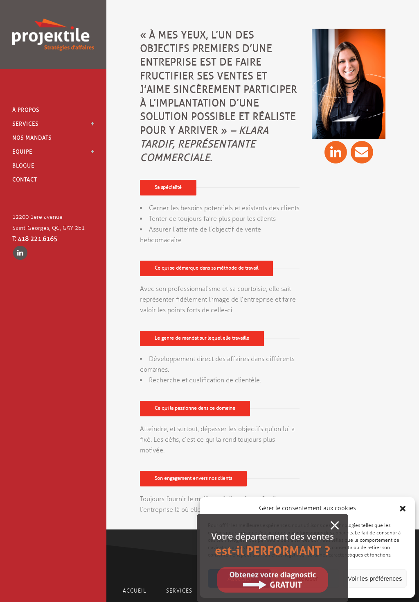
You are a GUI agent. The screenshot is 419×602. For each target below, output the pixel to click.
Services (180, 591)
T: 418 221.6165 (34, 239)
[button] (403, 508)
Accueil (134, 591)
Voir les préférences (375, 578)
